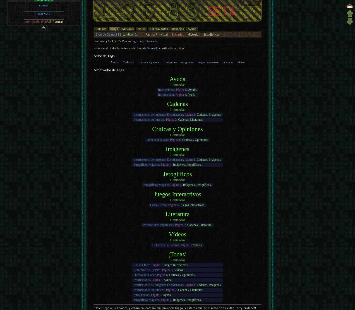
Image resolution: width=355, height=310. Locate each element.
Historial (193, 34)
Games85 (152, 48)
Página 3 (186, 245)
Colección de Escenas (165, 245)
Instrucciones (166, 89)
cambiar (127, 34)
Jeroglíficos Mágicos (146, 164)
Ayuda (114, 62)
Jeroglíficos (187, 62)
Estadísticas (211, 34)
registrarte (138, 41)
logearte (152, 41)
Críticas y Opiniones (149, 62)
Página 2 (171, 119)
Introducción (166, 94)
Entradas (178, 34)
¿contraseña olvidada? (39, 24)
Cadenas (128, 62)
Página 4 (166, 164)
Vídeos (241, 62)
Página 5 (181, 89)
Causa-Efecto (158, 205)
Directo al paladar (158, 140)
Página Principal (157, 34)
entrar (59, 24)
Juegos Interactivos (208, 62)
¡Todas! (177, 254)
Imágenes (170, 62)
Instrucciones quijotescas (149, 119)
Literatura (227, 62)
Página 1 (180, 94)
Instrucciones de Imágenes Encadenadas (158, 114)
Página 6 (175, 140)
